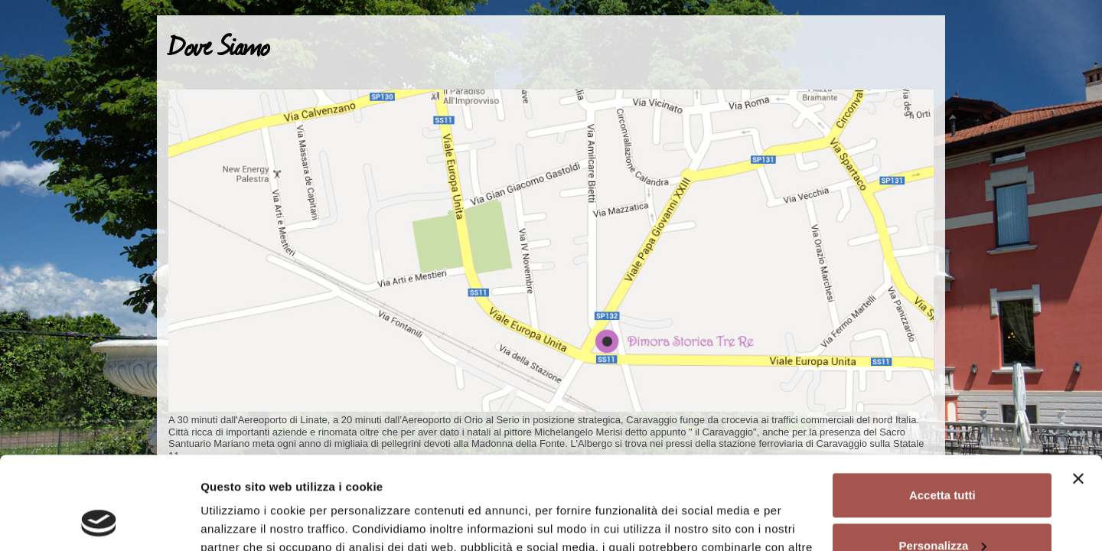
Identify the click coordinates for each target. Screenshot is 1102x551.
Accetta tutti (942, 408)
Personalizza (943, 458)
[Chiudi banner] (1078, 391)
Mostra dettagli (242, 520)
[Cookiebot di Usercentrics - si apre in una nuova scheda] (99, 521)
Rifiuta (942, 508)
